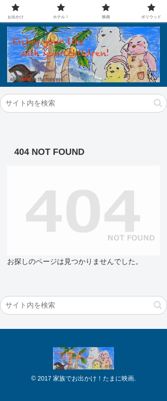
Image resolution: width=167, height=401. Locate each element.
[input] (83, 103)
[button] (158, 103)
